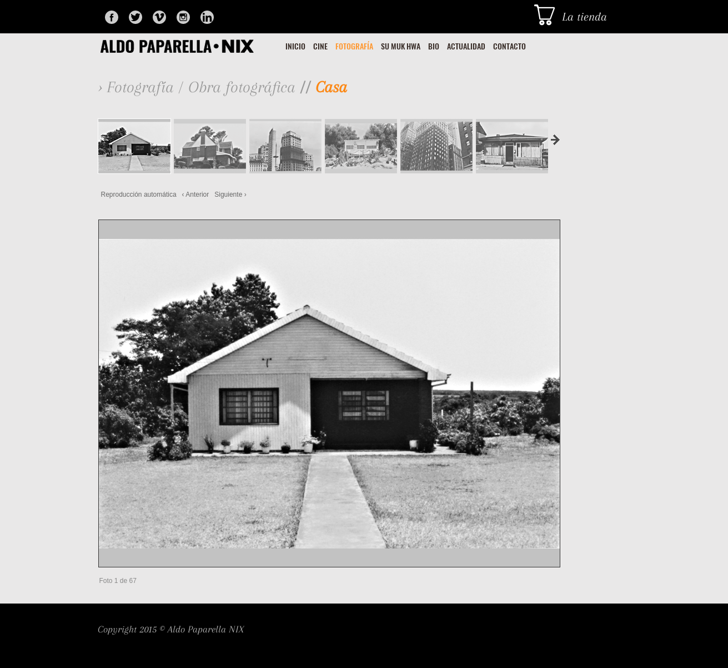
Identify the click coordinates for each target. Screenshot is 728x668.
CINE (320, 46)
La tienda (584, 16)
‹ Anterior (195, 194)
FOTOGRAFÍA (354, 46)
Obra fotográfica (241, 87)
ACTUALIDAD (466, 46)
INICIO (295, 46)
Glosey (190, 45)
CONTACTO (509, 46)
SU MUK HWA (400, 46)
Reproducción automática (139, 194)
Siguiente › (230, 194)
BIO (433, 46)
